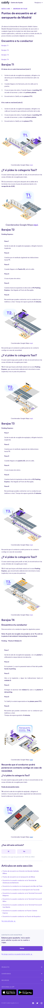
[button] (38, 2)
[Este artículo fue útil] (8, 851)
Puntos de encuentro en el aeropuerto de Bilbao (19, 877)
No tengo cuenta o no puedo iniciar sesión (16, 954)
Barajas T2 (5, 50)
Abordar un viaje (20, 9)
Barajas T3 (5, 55)
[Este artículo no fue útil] (24, 851)
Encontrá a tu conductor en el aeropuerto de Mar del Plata (22, 886)
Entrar (22, 948)
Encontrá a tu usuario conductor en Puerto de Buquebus (22, 916)
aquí (31, 165)
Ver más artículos (8, 921)
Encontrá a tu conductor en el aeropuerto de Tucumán (21, 890)
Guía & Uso (5, 9)
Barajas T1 (4, 45)
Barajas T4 (5, 59)
